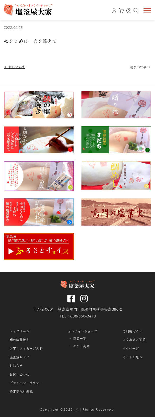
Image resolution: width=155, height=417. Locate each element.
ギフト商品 (81, 346)
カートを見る (132, 357)
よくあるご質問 (134, 339)
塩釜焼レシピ (19, 357)
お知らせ (16, 365)
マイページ (130, 348)
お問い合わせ (19, 374)
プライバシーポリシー (25, 383)
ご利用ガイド (132, 331)
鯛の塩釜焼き (19, 339)
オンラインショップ (82, 331)
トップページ (19, 331)
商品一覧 (79, 338)
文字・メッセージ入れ (26, 348)
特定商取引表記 (21, 391)
